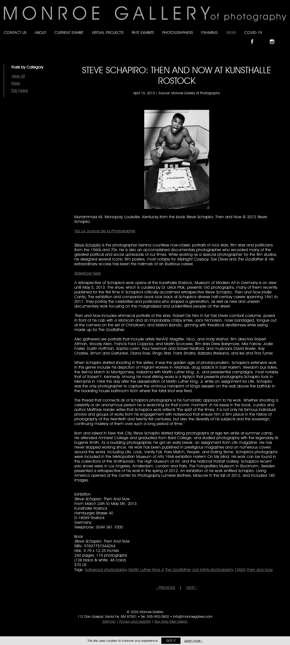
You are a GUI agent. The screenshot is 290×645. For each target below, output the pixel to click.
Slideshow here (87, 273)
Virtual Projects (107, 32)
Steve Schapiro (87, 245)
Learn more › (193, 641)
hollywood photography (106, 569)
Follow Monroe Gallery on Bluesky (264, 37)
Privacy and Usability (135, 621)
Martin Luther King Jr (146, 569)
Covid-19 (253, 32)
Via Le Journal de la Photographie (104, 231)
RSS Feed (19, 90)
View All (18, 76)
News (231, 32)
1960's (239, 569)
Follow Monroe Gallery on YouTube (284, 37)
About (40, 32)
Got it (170, 641)
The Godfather (178, 569)
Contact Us (15, 32)
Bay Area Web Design (171, 621)
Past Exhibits (143, 32)
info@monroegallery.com (193, 617)
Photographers (177, 32)
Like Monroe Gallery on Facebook (254, 37)
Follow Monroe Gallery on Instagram (274, 37)
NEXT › (191, 587)
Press (15, 83)
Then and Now (260, 569)
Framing (209, 32)
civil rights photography (212, 569)
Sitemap (109, 621)
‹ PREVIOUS (165, 587)
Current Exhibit (69, 32)
